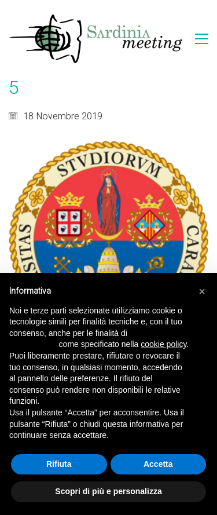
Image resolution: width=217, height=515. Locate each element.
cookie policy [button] (163, 344)
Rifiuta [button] (59, 464)
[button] (202, 291)
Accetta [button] (158, 464)
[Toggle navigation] (201, 39)
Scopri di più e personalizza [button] (108, 491)
